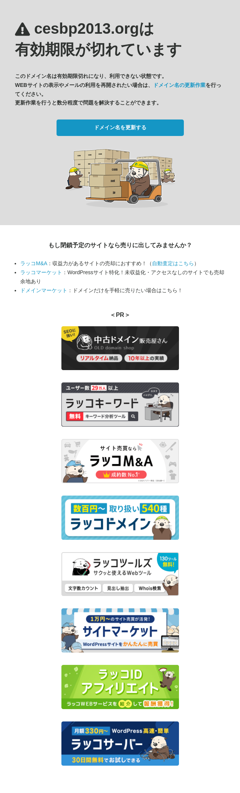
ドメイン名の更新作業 (179, 85)
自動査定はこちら (173, 263)
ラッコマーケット (41, 272)
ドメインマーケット (43, 290)
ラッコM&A (33, 263)
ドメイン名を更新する (120, 127)
